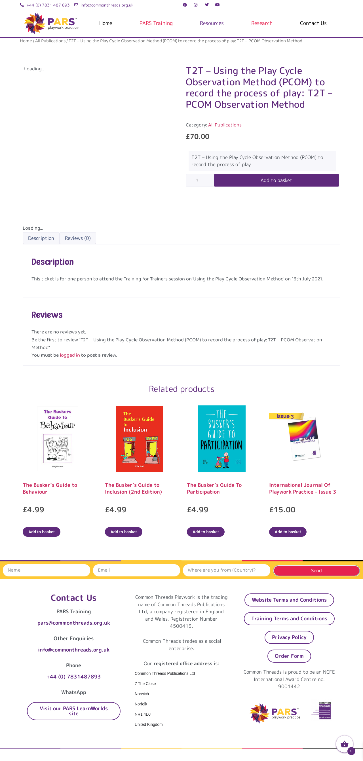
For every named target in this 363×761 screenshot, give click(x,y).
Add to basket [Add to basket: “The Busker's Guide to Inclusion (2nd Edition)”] (124, 532)
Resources (212, 23)
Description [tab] (41, 238)
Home (105, 23)
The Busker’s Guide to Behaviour (50, 488)
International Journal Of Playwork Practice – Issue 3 (302, 488)
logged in (70, 355)
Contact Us (313, 23)
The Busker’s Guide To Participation (214, 488)
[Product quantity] (200, 180)
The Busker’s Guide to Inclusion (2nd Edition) (133, 488)
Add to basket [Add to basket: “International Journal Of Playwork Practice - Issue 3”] (288, 532)
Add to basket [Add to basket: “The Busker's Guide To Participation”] (206, 532)
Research (262, 23)
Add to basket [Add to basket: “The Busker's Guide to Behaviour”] (41, 532)
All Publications (50, 41)
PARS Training (156, 23)
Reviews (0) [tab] (78, 238)
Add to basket (276, 180)
